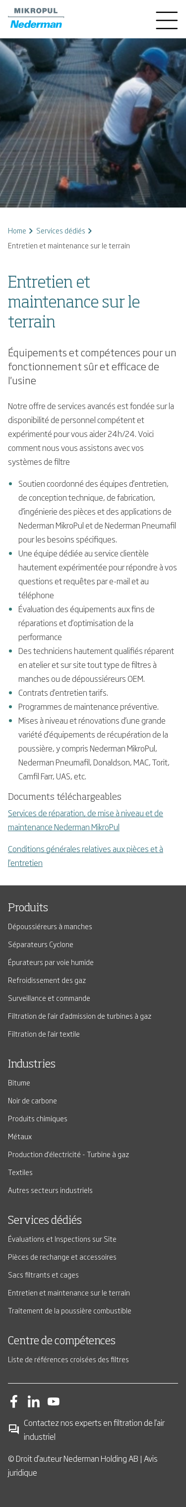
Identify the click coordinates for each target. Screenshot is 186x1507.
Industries (32, 1064)
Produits (28, 908)
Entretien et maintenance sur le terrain (69, 1292)
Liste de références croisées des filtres (68, 1359)
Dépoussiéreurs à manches (50, 926)
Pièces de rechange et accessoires (62, 1256)
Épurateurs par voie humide (51, 962)
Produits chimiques (37, 1118)
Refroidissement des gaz (47, 979)
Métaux (20, 1136)
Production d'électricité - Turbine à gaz (68, 1154)
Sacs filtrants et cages (43, 1274)
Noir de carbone (32, 1100)
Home (17, 230)
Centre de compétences (62, 1341)
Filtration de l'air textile (44, 1033)
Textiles (20, 1172)
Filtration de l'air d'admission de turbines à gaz (79, 1015)
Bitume (19, 1082)
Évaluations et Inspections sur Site (62, 1238)
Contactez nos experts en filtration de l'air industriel (86, 1429)
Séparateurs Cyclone (40, 944)
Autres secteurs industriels (50, 1189)
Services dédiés (60, 230)
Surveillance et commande (49, 997)
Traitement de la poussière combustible (69, 1310)
